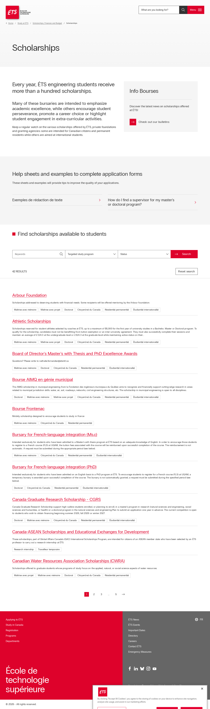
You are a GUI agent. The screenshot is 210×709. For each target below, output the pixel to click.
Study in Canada (14, 624)
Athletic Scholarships (31, 321)
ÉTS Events (134, 624)
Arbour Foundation (29, 295)
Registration (12, 630)
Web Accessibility (167, 685)
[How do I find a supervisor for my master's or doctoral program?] (153, 202)
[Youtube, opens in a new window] (154, 668)
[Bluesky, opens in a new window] (142, 668)
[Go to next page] (123, 594)
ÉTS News (133, 619)
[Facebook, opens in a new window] (130, 668)
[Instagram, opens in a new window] (148, 668)
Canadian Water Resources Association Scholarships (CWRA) (68, 560)
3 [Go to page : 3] (102, 595)
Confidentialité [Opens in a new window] (135, 691)
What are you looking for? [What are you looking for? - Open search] (162, 9)
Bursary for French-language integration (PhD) (54, 466)
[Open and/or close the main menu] (195, 10)
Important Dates (136, 630)
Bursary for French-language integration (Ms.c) (54, 434)
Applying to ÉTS (14, 619)
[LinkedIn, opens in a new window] (136, 668)
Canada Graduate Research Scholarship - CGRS (56, 499)
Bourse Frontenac (28, 408)
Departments (12, 641)
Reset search (186, 271)
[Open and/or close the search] (183, 10)
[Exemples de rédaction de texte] (57, 200)
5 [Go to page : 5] (116, 595)
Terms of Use (149, 685)
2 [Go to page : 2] (94, 595)
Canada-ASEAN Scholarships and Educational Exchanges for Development (80, 531)
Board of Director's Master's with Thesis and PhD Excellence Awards (74, 353)
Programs (11, 635)
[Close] (202, 701)
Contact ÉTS (134, 646)
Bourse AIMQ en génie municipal (42, 379)
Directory (133, 635)
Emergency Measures (139, 651)
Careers (132, 641)
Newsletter (133, 685)
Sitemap (183, 685)
